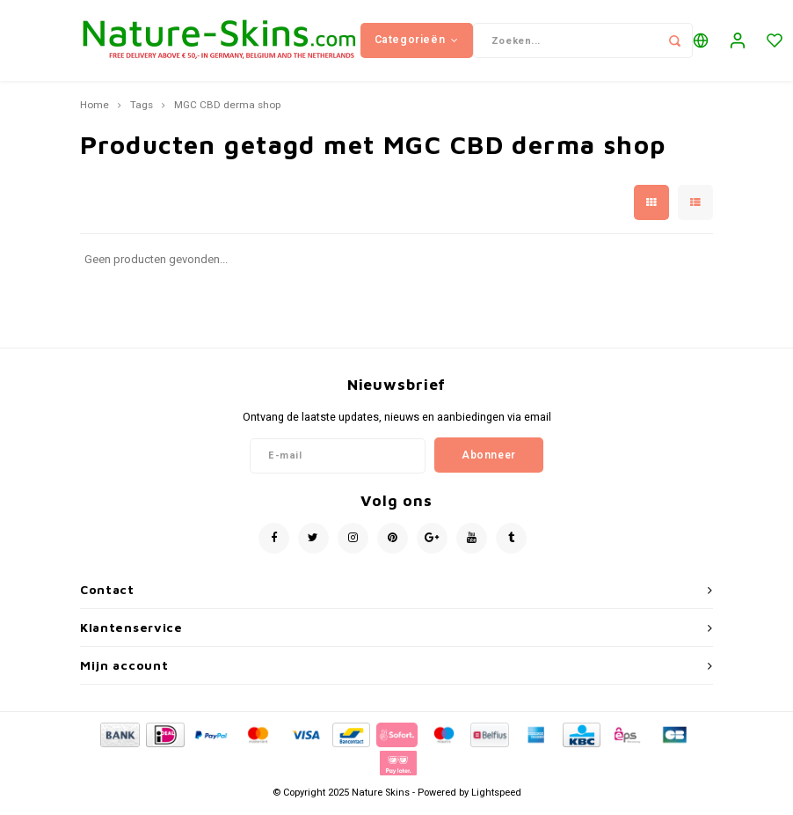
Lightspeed (496, 798)
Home (94, 113)
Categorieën (417, 43)
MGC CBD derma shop (227, 113)
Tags (141, 113)
